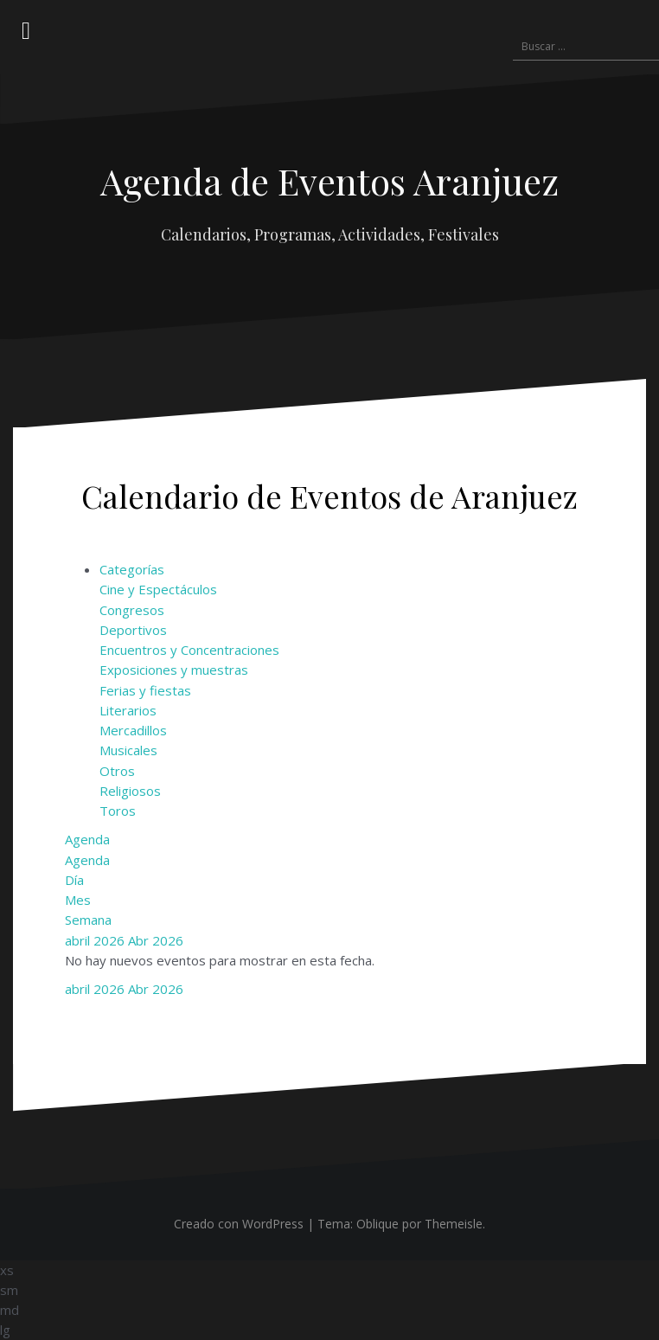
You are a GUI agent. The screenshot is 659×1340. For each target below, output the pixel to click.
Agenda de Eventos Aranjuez (329, 181)
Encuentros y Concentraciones (189, 649)
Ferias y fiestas (145, 690)
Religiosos (130, 790)
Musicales (128, 750)
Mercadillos (133, 730)
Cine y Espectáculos (158, 589)
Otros (117, 770)
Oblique (377, 1223)
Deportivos (133, 629)
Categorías (131, 569)
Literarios (128, 710)
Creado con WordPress (239, 1223)
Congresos (131, 610)
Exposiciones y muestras (173, 669)
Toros (117, 810)
